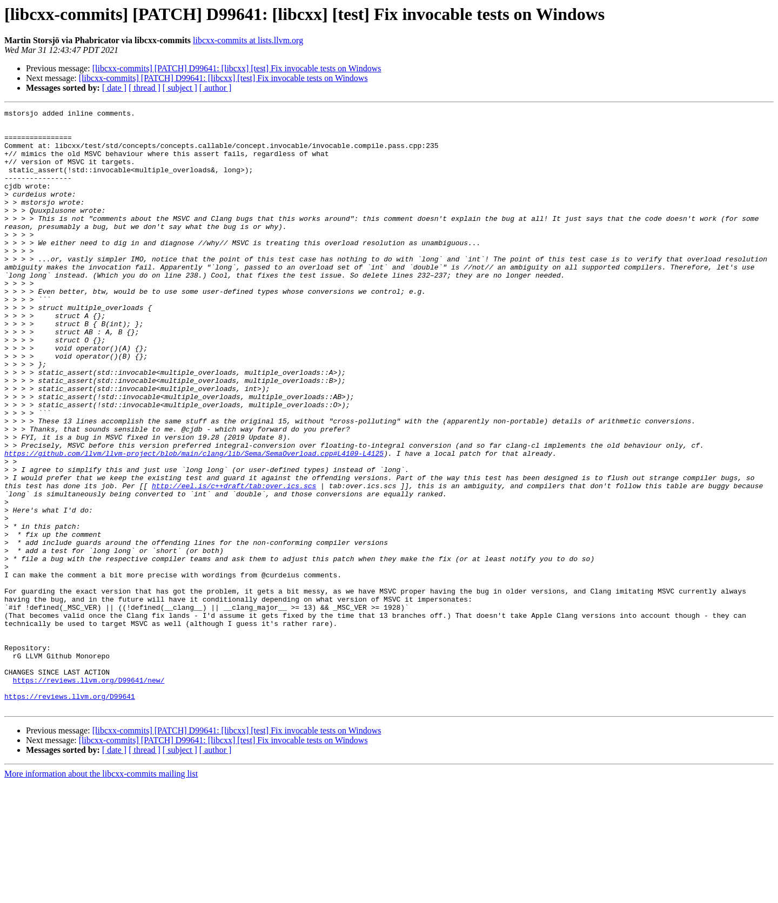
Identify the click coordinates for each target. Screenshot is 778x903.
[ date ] (114, 87)
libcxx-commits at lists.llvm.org (248, 40)
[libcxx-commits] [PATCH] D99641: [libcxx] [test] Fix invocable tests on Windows (236, 68)
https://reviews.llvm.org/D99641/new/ (89, 795)
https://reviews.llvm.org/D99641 (69, 814)
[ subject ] (180, 87)
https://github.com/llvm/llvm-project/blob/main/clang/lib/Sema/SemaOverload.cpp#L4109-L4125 (194, 523)
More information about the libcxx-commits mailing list (101, 893)
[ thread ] (144, 87)
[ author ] (215, 87)
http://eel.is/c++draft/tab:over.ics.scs (234, 562)
